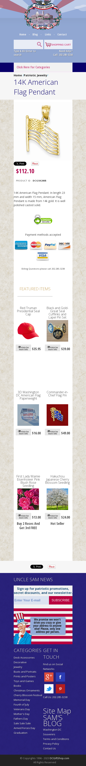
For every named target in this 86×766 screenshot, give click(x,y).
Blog (35, 34)
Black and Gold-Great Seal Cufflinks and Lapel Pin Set (57, 312)
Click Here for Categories (33, 67)
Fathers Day (21, 718)
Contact (62, 34)
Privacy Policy (51, 743)
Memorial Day (22, 700)
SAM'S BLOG (53, 720)
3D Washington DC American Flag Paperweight (28, 395)
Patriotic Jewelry (35, 75)
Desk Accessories (24, 657)
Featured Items (35, 288)
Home (23, 34)
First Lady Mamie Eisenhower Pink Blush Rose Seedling (28, 481)
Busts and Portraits (25, 671)
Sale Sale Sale (22, 723)
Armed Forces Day (24, 728)
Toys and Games (24, 681)
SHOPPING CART (61, 44)
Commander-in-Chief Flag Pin (57, 393)
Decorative (20, 662)
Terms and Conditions (56, 739)
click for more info (23, 348)
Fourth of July (21, 704)
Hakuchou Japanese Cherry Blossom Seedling (57, 479)
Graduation (20, 732)
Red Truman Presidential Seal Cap (28, 311)
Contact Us (49, 748)
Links (48, 34)
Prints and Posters (25, 676)
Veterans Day (22, 709)
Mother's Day (22, 714)
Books (17, 686)
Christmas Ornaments (27, 690)
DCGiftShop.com (59, 758)
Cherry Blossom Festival (28, 695)
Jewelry (18, 667)
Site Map (57, 711)
